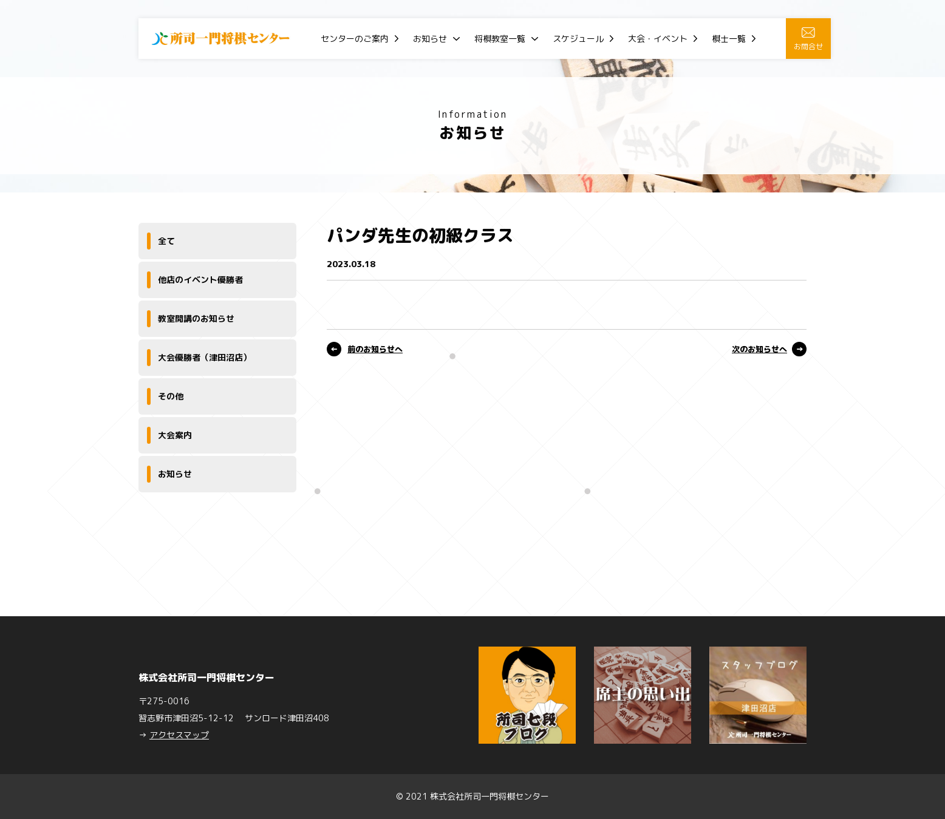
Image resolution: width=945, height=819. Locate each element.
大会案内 (175, 435)
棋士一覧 (729, 38)
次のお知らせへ (759, 349)
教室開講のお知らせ (196, 318)
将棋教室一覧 (499, 38)
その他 (170, 396)
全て (166, 240)
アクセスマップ (179, 735)
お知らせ (430, 38)
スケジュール (578, 38)
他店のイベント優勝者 (200, 279)
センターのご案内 (355, 38)
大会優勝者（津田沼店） (204, 357)
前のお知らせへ (375, 349)
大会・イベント (657, 38)
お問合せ (808, 39)
